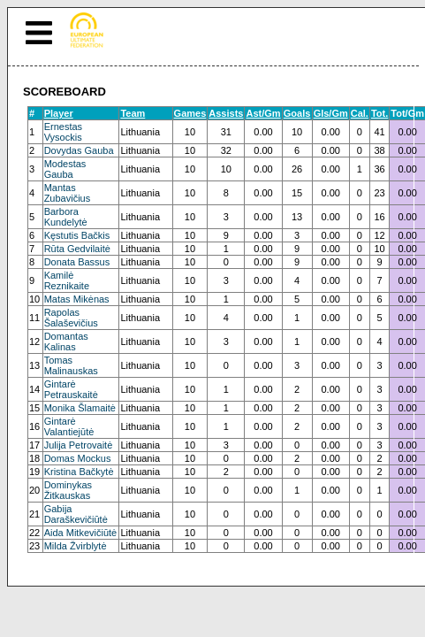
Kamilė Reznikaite (66, 280)
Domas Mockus (77, 458)
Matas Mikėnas (77, 299)
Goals (297, 113)
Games (190, 113)
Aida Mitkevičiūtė (81, 532)
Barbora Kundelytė (65, 216)
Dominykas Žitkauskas (68, 490)
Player (58, 113)
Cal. (359, 113)
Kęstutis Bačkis (77, 235)
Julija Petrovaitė (78, 445)
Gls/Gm (331, 113)
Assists (226, 113)
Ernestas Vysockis (63, 131)
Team (132, 113)
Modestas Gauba (65, 169)
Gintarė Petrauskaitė (71, 389)
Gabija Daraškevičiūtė (76, 514)
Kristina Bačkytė (79, 471)
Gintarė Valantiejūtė (69, 426)
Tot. (379, 113)
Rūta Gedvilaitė (77, 248)
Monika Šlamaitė (80, 408)
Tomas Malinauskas (71, 365)
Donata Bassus (77, 262)
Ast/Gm (263, 113)
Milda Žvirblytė (75, 546)
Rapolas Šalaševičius (71, 317)
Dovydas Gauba (79, 150)
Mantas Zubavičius (67, 192)
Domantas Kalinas (66, 341)
